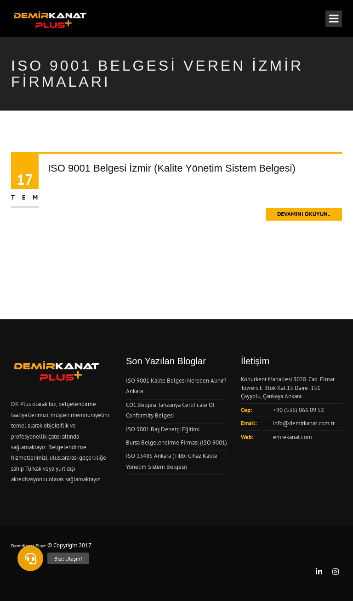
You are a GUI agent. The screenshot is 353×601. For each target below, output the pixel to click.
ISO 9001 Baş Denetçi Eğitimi (162, 429)
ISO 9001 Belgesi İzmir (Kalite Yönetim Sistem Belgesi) (172, 168)
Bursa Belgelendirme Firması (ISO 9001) (176, 442)
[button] (30, 558)
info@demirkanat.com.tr (304, 423)
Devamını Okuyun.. (303, 214)
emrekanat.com (292, 437)
